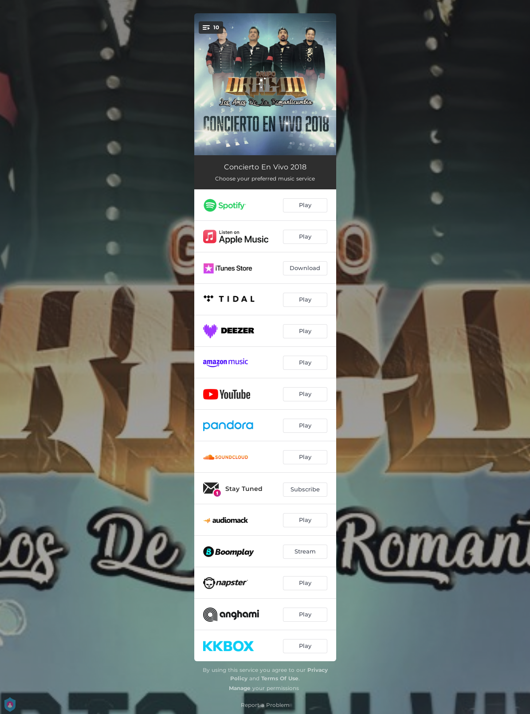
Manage (240, 688)
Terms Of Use (279, 678)
